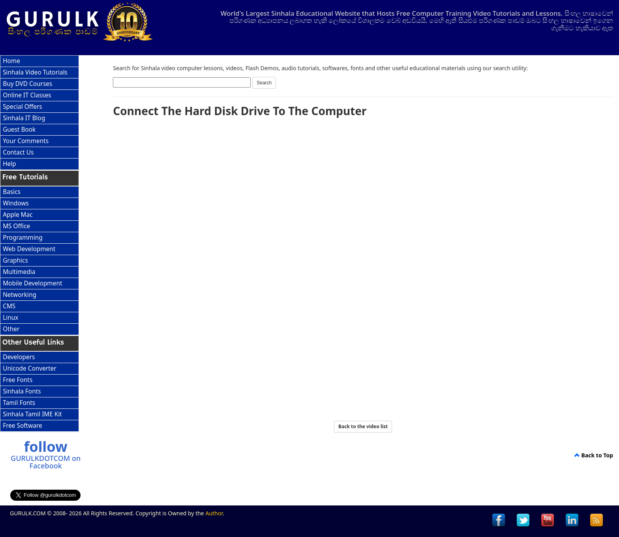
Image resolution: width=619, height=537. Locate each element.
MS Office (16, 226)
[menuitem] (39, 61)
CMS (9, 306)
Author (213, 513)
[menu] (39, 112)
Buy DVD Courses (27, 84)
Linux (10, 317)
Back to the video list (363, 426)
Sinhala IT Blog (24, 118)
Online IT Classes (27, 95)
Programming (23, 237)
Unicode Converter (29, 368)
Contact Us (18, 152)
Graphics (15, 260)
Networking (19, 295)
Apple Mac (17, 215)
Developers (19, 357)
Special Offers (22, 107)
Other (11, 329)
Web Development (29, 249)
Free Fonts (17, 380)
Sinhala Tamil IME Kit (32, 414)
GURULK (53, 20)
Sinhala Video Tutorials (35, 72)
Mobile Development (32, 283)
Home (11, 61)
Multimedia (19, 272)
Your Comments (26, 141)
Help (9, 164)
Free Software (22, 425)
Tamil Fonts (19, 403)
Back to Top (593, 455)
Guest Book (19, 129)
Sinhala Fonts (22, 391)
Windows (16, 203)
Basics (12, 192)
